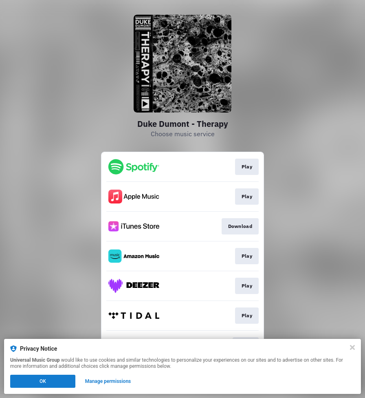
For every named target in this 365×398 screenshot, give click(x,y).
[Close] (352, 347)
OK (43, 381)
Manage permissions (108, 381)
